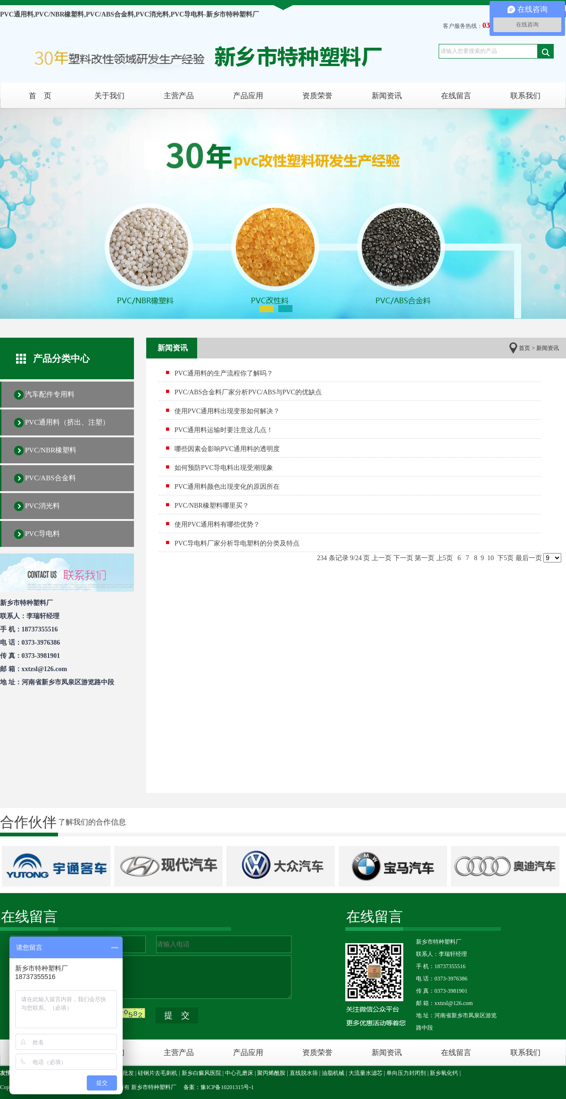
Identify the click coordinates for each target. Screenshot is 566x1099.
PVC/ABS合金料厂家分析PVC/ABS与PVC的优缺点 (248, 392)
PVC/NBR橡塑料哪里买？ (212, 505)
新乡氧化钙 (444, 1073)
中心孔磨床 (239, 1073)
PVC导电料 (42, 533)
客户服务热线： (484, 26)
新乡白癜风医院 (201, 1073)
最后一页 (529, 558)
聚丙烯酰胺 (271, 1073)
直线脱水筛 (304, 1073)
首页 (524, 348)
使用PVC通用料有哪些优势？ (217, 524)
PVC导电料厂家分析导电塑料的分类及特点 (237, 543)
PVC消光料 (42, 506)
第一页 (424, 558)
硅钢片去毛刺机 (157, 1073)
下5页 (505, 558)
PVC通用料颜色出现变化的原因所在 (227, 486)
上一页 (381, 558)
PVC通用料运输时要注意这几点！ (224, 430)
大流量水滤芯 (366, 1073)
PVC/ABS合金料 (50, 478)
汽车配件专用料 (50, 394)
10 (491, 558)
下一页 (403, 558)
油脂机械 (333, 1073)
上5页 (444, 558)
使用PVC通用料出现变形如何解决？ (227, 411)
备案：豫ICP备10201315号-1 (218, 1087)
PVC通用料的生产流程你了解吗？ (224, 373)
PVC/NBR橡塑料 (50, 450)
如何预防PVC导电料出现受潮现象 (224, 467)
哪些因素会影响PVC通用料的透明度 (227, 448)
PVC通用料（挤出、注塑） (67, 422)
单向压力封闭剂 (406, 1073)
